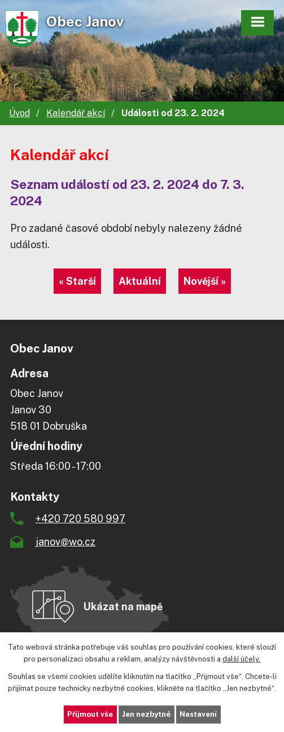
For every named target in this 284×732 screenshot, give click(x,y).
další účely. (241, 659)
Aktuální (140, 281)
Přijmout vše (90, 714)
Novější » (204, 281)
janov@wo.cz (65, 542)
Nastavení (198, 714)
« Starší (77, 281)
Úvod (19, 113)
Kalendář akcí (75, 113)
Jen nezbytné (146, 714)
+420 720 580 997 (80, 518)
